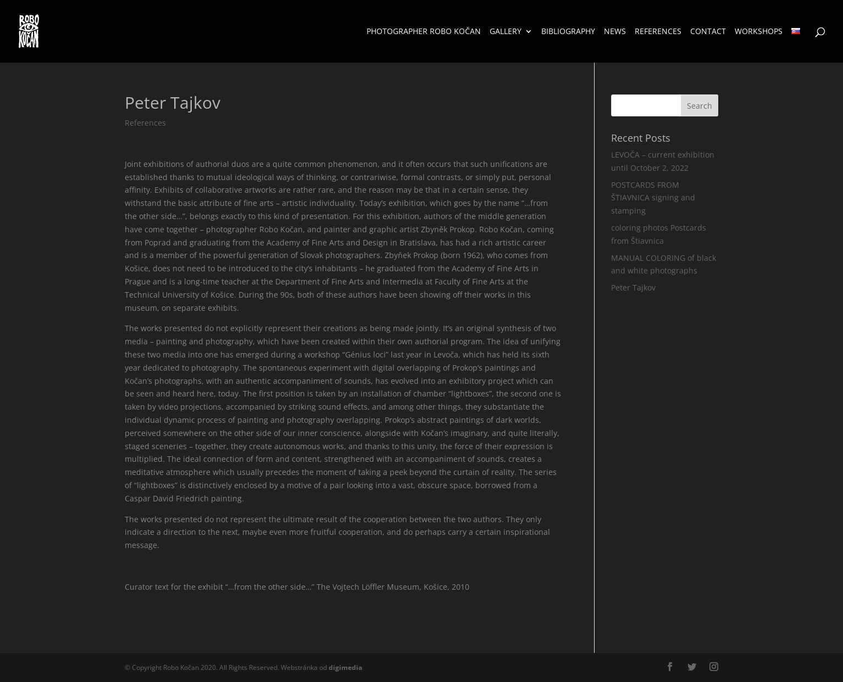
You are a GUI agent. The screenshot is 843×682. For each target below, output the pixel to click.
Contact (708, 31)
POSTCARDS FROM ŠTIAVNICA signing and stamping (653, 198)
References (658, 31)
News (615, 31)
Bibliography (568, 31)
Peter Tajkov (633, 287)
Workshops (759, 31)
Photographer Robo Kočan (424, 31)
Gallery (506, 31)
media (345, 667)
